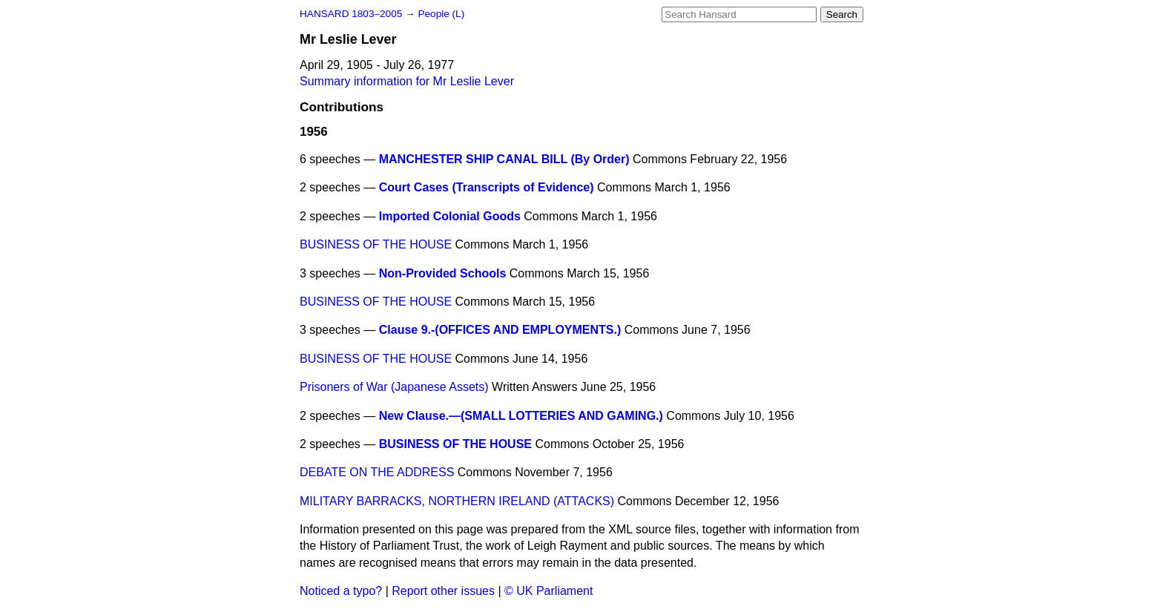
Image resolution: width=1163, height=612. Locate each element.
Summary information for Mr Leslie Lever (407, 81)
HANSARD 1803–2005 (351, 13)
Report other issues (443, 591)
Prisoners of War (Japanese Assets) (394, 387)
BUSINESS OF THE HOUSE (376, 244)
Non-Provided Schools (443, 273)
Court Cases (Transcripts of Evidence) (486, 187)
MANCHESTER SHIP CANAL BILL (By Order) (504, 159)
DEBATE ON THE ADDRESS (377, 472)
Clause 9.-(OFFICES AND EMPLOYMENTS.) (500, 329)
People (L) (441, 13)
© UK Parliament (548, 591)
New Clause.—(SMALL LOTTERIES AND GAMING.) (521, 415)
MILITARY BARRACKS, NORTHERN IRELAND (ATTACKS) (457, 501)
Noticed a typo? (341, 591)
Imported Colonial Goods (450, 216)
